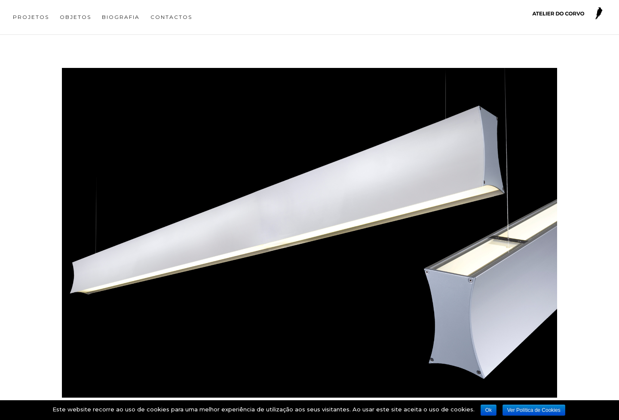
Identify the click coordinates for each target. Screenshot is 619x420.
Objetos (75, 17)
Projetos (31, 17)
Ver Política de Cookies (534, 410)
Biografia (121, 17)
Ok (488, 410)
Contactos (171, 17)
